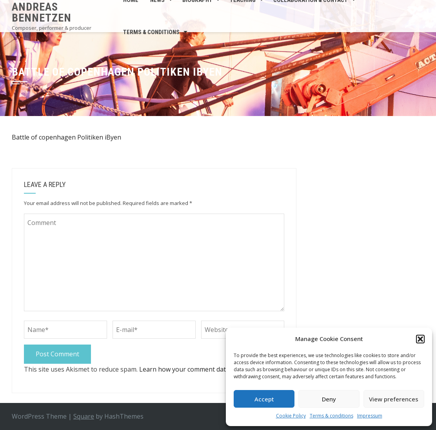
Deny (329, 399)
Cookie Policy (291, 415)
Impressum (369, 415)
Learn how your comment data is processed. (204, 369)
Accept (264, 399)
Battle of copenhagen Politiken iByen (66, 137)
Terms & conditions (331, 415)
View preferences (393, 399)
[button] (420, 339)
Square (83, 416)
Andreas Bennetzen (41, 12)
